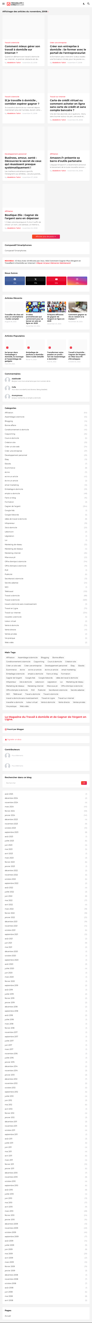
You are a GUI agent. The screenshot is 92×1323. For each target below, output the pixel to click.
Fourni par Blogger (14, 729)
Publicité (46, 574)
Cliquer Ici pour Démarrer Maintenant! (53, 263)
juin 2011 (46, 1147)
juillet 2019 (46, 994)
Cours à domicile (46, 438)
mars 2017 (46, 1049)
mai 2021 (46, 947)
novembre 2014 (46, 1070)
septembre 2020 (46, 960)
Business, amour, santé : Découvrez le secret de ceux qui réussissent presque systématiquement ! (23, 162)
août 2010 (46, 1190)
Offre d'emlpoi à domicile (46, 561)
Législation (46, 536)
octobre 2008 (46, 1283)
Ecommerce (46, 468)
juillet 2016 (46, 1058)
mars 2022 (46, 909)
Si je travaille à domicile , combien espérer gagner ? (22, 102)
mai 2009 (46, 1254)
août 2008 (46, 1288)
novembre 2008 (46, 1279)
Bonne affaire (46, 425)
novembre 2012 (46, 1083)
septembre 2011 (46, 1134)
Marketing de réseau (46, 544)
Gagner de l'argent (46, 506)
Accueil (8, 1316)
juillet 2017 (46, 1041)
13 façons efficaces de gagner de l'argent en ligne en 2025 (55, 318)
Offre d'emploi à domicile (46, 566)
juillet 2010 (46, 1194)
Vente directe (46, 630)
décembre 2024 (46, 798)
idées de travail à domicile (46, 519)
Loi (46, 540)
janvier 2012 (46, 1117)
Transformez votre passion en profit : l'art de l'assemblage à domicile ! (56, 355)
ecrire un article (46, 476)
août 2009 (46, 1241)
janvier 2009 (46, 1271)
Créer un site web (46, 447)
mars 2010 (46, 1211)
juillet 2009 (46, 1245)
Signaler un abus (14, 739)
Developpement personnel (46, 455)
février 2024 (46, 811)
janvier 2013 (46, 1075)
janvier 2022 (46, 917)
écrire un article (46, 481)
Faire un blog (46, 498)
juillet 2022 (46, 892)
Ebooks (46, 464)
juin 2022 (46, 896)
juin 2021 (46, 943)
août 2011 (46, 1139)
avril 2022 (46, 905)
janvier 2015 (46, 1062)
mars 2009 (46, 1262)
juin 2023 (46, 845)
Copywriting (46, 434)
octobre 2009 (46, 1232)
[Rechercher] (89, 4)
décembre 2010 (46, 1173)
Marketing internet (46, 553)
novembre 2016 (46, 1054)
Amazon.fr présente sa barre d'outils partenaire (66, 159)
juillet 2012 (46, 1096)
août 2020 (46, 964)
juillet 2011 (46, 1143)
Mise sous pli (46, 557)
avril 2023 (46, 853)
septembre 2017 (46, 1037)
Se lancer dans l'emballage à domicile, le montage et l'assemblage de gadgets (14, 356)
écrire (46, 472)
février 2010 (46, 1215)
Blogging (46, 421)
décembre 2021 (46, 922)
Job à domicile (46, 527)
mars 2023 (46, 858)
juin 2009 (46, 1249)
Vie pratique (46, 638)
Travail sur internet (46, 613)
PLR (46, 570)
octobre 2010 (46, 1181)
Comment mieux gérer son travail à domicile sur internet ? (22, 49)
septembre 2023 (46, 832)
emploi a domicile (46, 493)
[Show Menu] (3, 4)
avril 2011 (46, 1156)
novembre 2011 (46, 1126)
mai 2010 (46, 1203)
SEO (46, 587)
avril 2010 (46, 1207)
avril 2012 (46, 1109)
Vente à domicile (46, 625)
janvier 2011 (46, 1168)
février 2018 (46, 1028)
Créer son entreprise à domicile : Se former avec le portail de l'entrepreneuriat (68, 49)
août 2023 (46, 836)
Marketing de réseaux (46, 549)
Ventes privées (46, 634)
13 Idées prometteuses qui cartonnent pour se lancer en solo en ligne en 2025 (34, 319)
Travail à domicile (46, 600)
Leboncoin (46, 532)
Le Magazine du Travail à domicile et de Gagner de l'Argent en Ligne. (45, 718)
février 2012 (46, 1113)
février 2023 (46, 862)
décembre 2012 (46, 1079)
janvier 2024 (46, 815)
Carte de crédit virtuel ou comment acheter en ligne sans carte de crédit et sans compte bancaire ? (68, 105)
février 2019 (46, 998)
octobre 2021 (46, 930)
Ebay (46, 459)
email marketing (46, 485)
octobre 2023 (46, 828)
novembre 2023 (46, 824)
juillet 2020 (46, 968)
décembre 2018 (46, 1007)
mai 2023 (46, 849)
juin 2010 (46, 1198)
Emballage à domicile (46, 489)
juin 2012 (46, 1100)
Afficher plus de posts (45, 236)
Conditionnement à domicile (46, 430)
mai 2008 (46, 1296)
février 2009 (46, 1266)
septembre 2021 (46, 934)
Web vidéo (46, 642)
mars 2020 (46, 977)
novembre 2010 (46, 1177)
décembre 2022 (46, 870)
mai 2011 (46, 1151)
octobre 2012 (46, 1088)
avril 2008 (46, 1300)
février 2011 (46, 1164)
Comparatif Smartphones (15, 251)
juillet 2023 (46, 841)
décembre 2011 (46, 1122)
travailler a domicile (46, 617)
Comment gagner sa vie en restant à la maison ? (77, 317)
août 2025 (46, 794)
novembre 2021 (46, 926)
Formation (46, 502)
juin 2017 (46, 1045)
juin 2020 (46, 973)
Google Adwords (46, 515)
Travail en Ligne (46, 608)
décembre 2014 (46, 1066)
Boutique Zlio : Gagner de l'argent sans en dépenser (22, 217)
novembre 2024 (46, 802)
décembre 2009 (46, 1224)
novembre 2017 (46, 1032)
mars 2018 (46, 1024)
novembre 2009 (46, 1228)
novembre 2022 (46, 875)
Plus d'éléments (17, 755)
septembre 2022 (46, 883)
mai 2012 (46, 1105)
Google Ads (46, 510)
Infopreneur (46, 523)
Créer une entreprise (46, 451)
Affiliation (46, 413)
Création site (46, 442)
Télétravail (46, 591)
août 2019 (46, 990)
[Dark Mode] (84, 4)
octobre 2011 (46, 1130)
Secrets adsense (46, 583)
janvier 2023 (46, 866)
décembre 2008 (46, 1275)
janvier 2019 (46, 1002)
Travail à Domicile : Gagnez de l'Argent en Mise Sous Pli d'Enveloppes (76, 355)
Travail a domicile (46, 596)
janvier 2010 (46, 1219)
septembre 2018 (46, 1011)
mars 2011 (46, 1160)
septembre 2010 (46, 1185)
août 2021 (46, 939)
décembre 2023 (46, 819)
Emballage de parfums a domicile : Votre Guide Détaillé (35, 354)
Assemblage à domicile (46, 417)
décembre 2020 (46, 951)
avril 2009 (46, 1258)
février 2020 (46, 981)
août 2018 (46, 1015)
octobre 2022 (46, 879)
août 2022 (46, 888)
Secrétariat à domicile (46, 579)
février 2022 (46, 913)
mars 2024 (46, 807)
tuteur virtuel (46, 621)
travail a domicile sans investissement (46, 604)
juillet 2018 (46, 1019)
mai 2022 (46, 900)
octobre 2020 (46, 956)
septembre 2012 (46, 1092)
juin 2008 (46, 1292)
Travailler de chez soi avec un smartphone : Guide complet (14, 317)
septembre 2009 (46, 1236)
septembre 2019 (46, 985)
